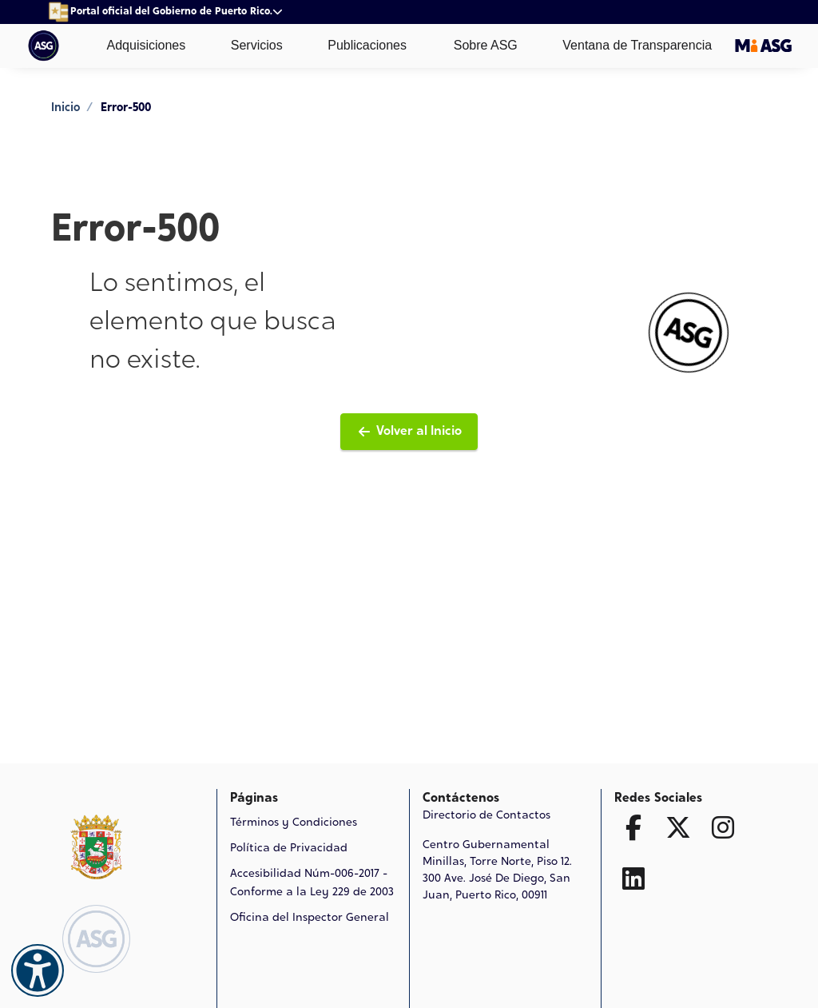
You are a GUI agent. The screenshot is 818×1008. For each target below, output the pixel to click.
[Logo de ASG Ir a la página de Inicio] (96, 939)
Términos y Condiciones (293, 823)
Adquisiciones (134, 45)
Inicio (65, 108)
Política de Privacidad (288, 849)
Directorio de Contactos (486, 816)
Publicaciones (356, 45)
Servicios (245, 45)
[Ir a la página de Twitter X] (678, 827)
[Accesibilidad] (37, 970)
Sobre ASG (473, 46)
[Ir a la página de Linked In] (633, 878)
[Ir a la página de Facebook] (633, 827)
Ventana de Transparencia (626, 45)
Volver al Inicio (409, 431)
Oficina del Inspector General (309, 918)
